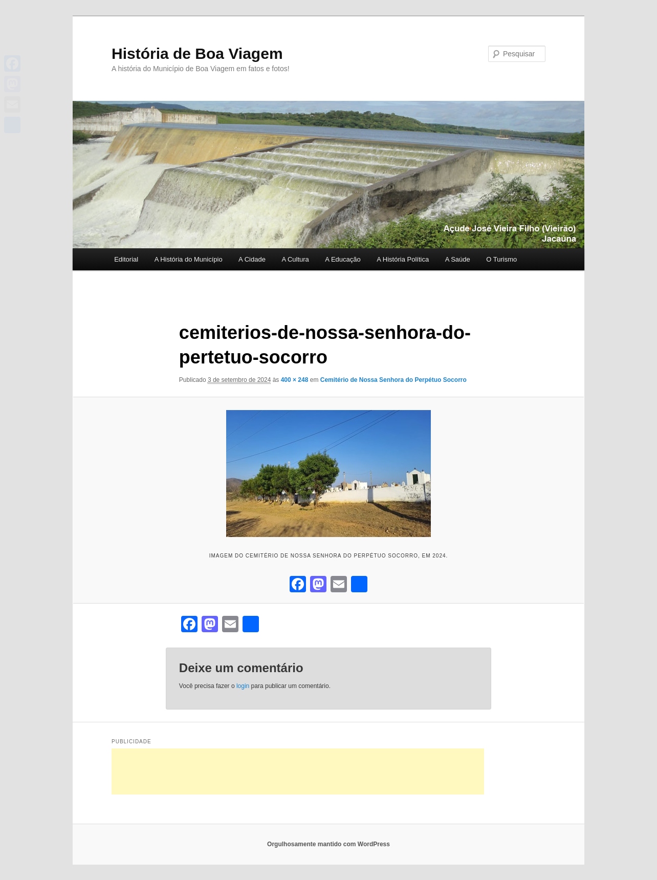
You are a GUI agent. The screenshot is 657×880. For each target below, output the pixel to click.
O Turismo (501, 259)
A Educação (342, 259)
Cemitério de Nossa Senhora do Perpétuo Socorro (393, 379)
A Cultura (295, 259)
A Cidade (252, 259)
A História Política (403, 259)
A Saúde (457, 259)
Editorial (126, 259)
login (242, 686)
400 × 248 (295, 379)
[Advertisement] (298, 771)
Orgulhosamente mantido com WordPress (328, 844)
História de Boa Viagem (197, 53)
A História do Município (189, 259)
